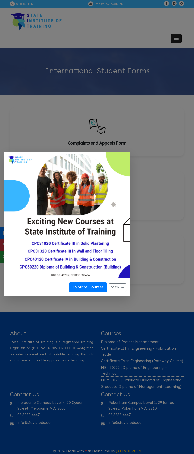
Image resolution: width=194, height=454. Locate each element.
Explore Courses (88, 287)
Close (117, 287)
